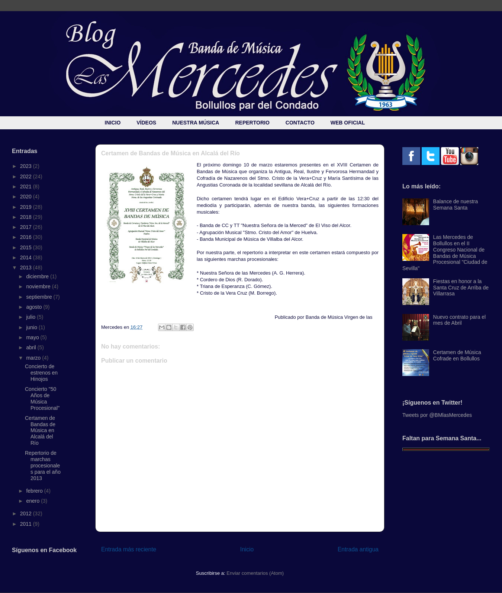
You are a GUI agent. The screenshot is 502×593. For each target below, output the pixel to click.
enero (33, 501)
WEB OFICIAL (348, 123)
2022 (26, 176)
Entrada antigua (358, 549)
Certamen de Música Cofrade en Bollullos (457, 355)
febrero (35, 491)
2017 (26, 227)
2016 (26, 237)
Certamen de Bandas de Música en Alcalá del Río (40, 430)
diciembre (38, 276)
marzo (34, 358)
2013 (26, 267)
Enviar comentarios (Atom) (255, 573)
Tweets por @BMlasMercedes (437, 415)
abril (31, 347)
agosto (34, 307)
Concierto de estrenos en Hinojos (41, 372)
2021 (26, 186)
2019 (26, 207)
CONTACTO (300, 123)
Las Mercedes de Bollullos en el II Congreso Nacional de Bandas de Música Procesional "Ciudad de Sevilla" (444, 252)
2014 (26, 257)
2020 (26, 197)
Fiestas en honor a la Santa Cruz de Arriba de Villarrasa (461, 287)
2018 (26, 217)
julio (31, 317)
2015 (26, 247)
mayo (33, 337)
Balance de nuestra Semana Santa (455, 204)
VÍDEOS (146, 123)
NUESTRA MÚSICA (195, 123)
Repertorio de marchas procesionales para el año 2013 (43, 465)
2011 (26, 524)
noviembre (39, 286)
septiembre (39, 297)
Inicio (247, 549)
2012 (26, 513)
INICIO (113, 123)
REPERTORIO (252, 123)
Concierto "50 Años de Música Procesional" (42, 398)
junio (32, 327)
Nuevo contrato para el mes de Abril (459, 320)
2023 (26, 166)
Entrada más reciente (128, 549)
